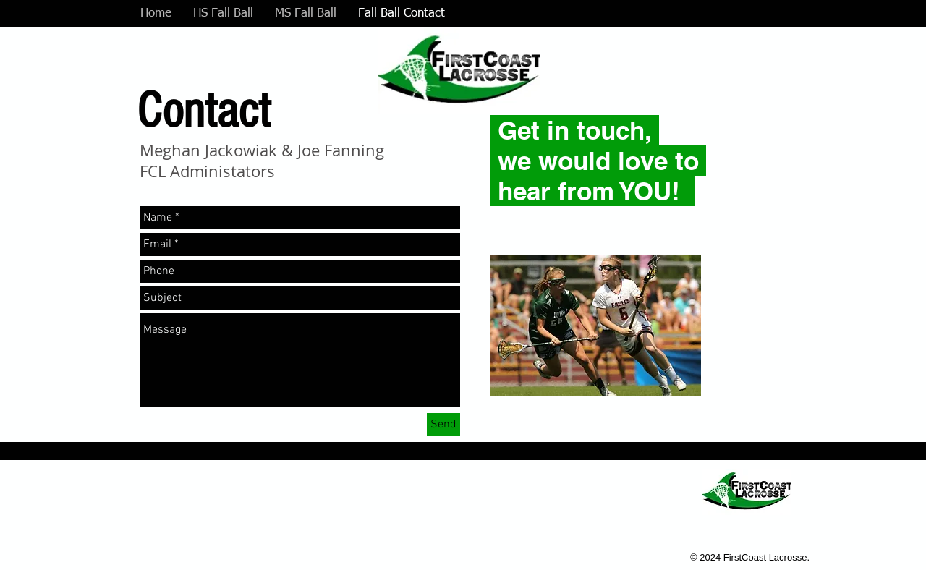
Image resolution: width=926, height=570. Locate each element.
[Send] (443, 424)
